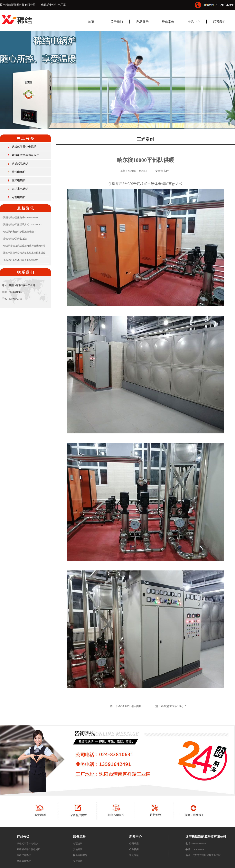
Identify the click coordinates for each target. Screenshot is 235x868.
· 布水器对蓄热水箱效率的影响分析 (20, 259)
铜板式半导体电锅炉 (24, 146)
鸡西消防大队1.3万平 (173, 706)
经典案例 (168, 21)
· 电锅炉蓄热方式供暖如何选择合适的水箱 (23, 245)
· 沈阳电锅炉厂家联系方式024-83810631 (22, 224)
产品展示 (142, 21)
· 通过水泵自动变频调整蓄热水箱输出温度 (23, 252)
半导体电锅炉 (24, 861)
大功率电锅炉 (20, 188)
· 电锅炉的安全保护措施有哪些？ (19, 231)
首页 (91, 21)
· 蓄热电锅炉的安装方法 (14, 238)
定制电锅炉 (18, 197)
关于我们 (116, 21)
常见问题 (134, 855)
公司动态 (134, 843)
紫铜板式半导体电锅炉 (25, 155)
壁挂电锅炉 (18, 172)
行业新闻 (134, 849)
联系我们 (219, 21)
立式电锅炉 (18, 180)
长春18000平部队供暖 (129, 706)
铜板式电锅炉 (20, 163)
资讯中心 (193, 21)
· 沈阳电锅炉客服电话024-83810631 (20, 217)
